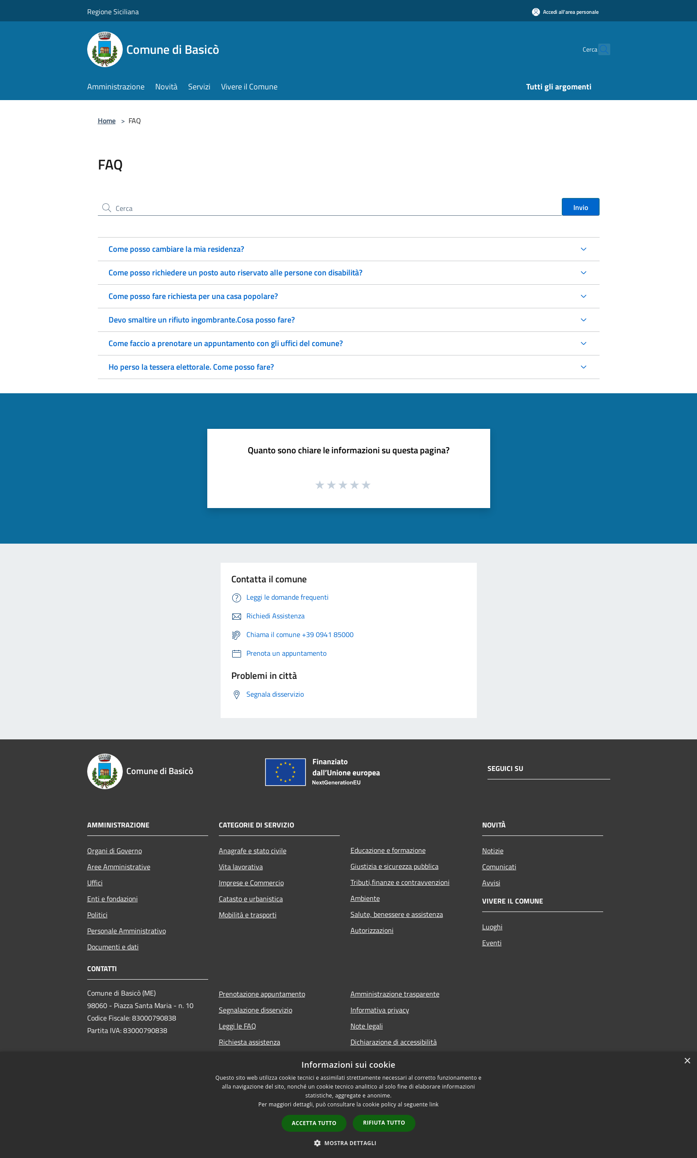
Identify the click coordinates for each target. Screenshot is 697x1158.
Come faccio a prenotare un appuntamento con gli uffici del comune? (226, 343)
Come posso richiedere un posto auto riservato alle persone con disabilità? (236, 272)
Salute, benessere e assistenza (397, 914)
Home (107, 120)
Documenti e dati (113, 946)
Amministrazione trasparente (395, 994)
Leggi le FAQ (237, 1026)
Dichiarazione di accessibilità (394, 1042)
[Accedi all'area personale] (565, 11)
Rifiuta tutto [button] (384, 1122)
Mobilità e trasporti (248, 914)
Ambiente (365, 898)
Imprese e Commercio (251, 882)
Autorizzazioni (372, 930)
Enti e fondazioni (112, 898)
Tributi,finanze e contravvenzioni (400, 882)
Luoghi (492, 926)
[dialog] (348, 1105)
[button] (349, 1142)
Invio (580, 207)
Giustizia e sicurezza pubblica (395, 866)
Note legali (367, 1026)
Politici (97, 914)
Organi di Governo (114, 850)
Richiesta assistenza (249, 1042)
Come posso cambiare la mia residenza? (176, 249)
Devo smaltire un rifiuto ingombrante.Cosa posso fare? (202, 320)
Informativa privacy (380, 1010)
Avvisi (491, 882)
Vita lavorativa (241, 866)
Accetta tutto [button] (314, 1123)
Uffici (95, 882)
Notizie (493, 850)
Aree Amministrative (118, 866)
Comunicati (499, 866)
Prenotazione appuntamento (262, 994)
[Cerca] (599, 49)
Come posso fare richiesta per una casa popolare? (193, 296)
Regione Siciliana (113, 11)
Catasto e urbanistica (251, 898)
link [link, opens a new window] (434, 1104)
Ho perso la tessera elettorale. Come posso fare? (191, 367)
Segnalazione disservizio (255, 1010)
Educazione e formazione (388, 850)
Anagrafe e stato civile (252, 850)
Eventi (492, 942)
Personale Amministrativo (126, 930)
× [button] (687, 1061)
